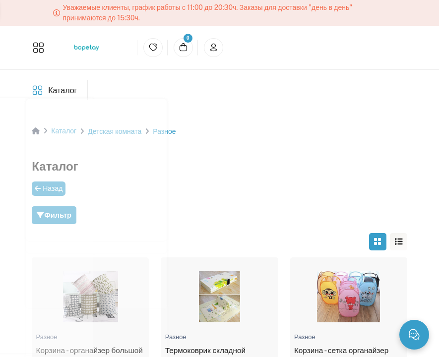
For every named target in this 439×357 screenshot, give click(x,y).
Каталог (62, 90)
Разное (164, 131)
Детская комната (114, 131)
